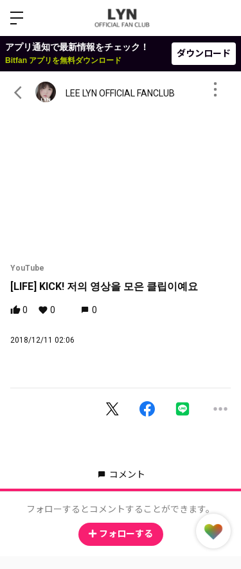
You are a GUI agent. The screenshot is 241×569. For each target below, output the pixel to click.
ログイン (220, 18)
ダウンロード (204, 53)
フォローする (121, 533)
